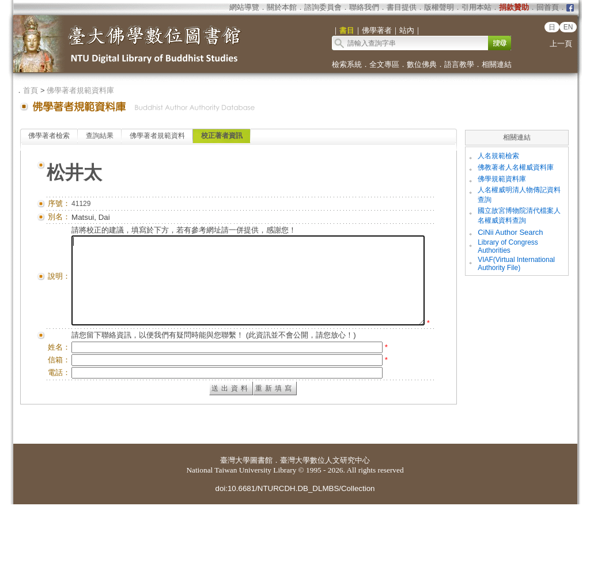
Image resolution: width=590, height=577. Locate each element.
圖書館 (261, 533)
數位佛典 (422, 64)
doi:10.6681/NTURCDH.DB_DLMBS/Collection (295, 561)
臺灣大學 (235, 533)
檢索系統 (347, 64)
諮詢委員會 (323, 7)
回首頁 (547, 7)
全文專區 (384, 64)
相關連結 (497, 64)
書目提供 (402, 7)
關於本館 (282, 7)
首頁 (30, 90)
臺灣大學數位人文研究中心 (325, 533)
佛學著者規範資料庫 (80, 90)
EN (568, 27)
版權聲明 (439, 7)
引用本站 (476, 7)
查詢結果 (100, 136)
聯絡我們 (364, 7)
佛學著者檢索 (49, 136)
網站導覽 (244, 7)
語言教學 (459, 64)
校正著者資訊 (222, 136)
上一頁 (561, 43)
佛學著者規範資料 (157, 136)
